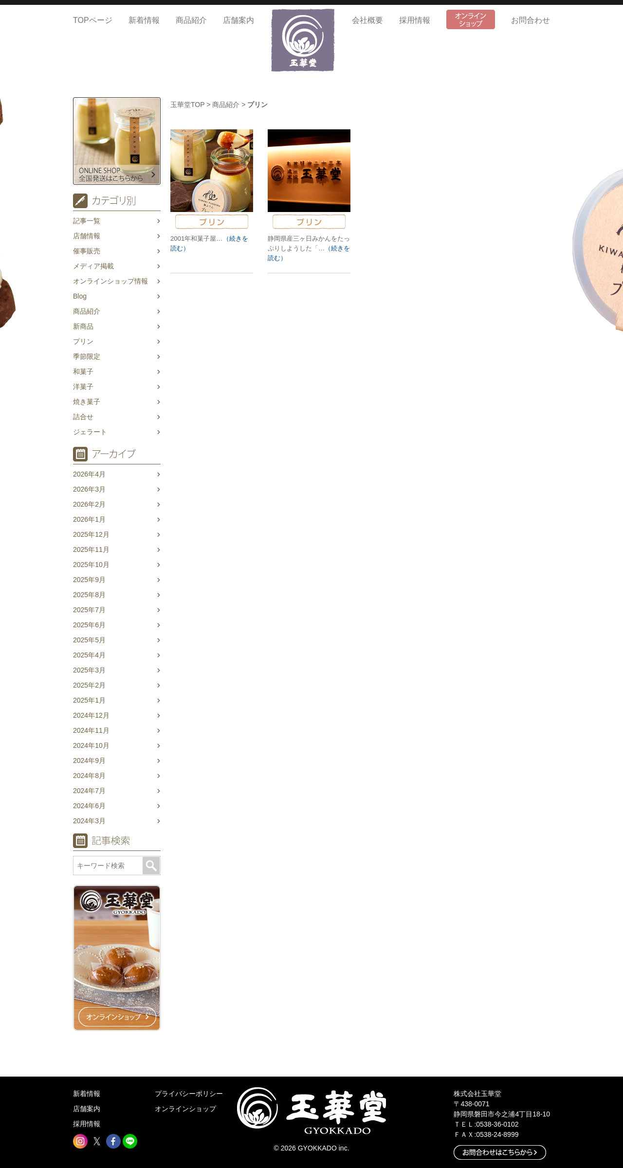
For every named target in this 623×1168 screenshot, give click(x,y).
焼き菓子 (86, 402)
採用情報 (414, 20)
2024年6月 (89, 806)
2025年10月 (91, 564)
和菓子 (83, 371)
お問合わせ (530, 20)
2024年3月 (89, 821)
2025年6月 (89, 625)
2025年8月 (89, 595)
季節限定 (86, 356)
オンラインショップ (185, 1109)
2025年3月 (89, 670)
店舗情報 (86, 236)
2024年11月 (91, 730)
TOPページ (92, 20)
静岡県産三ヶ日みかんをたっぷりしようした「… (309, 248)
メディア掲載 (93, 266)
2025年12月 (91, 534)
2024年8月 (89, 775)
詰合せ (83, 417)
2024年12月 (91, 715)
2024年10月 (91, 745)
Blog (80, 296)
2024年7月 (89, 791)
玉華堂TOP (187, 104)
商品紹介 (191, 20)
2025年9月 (89, 580)
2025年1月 (89, 700)
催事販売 (86, 251)
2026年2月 (89, 504)
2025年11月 (91, 549)
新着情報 (144, 20)
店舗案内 (238, 20)
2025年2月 (89, 685)
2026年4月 (89, 474)
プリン (83, 341)
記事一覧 (86, 221)
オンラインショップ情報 (110, 281)
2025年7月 (89, 610)
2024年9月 (89, 760)
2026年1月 (89, 519)
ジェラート (90, 432)
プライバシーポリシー (189, 1093)
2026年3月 (89, 489)
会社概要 (367, 20)
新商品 (83, 326)
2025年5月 (89, 640)
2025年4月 (89, 655)
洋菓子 (83, 386)
